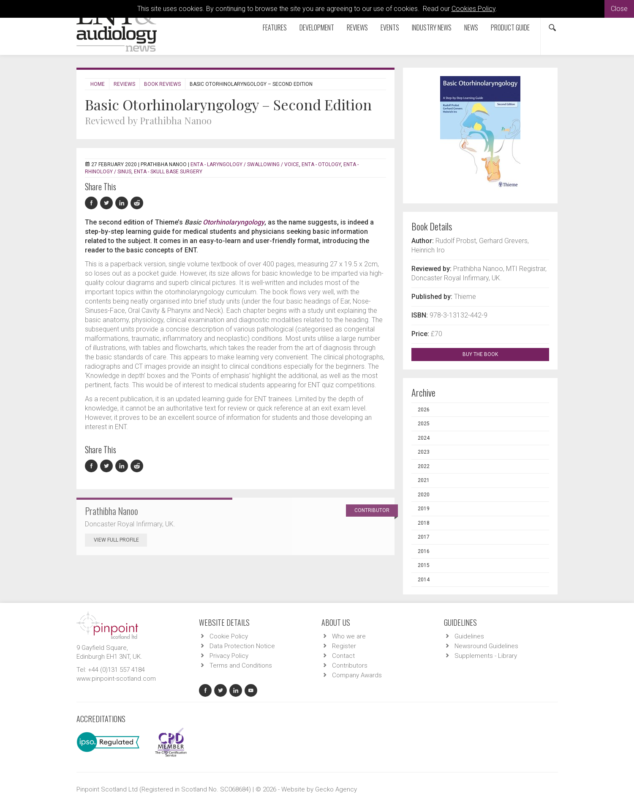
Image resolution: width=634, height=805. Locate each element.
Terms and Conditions (241, 665)
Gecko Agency (336, 789)
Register (344, 646)
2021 (424, 480)
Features (275, 27)
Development (316, 27)
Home (97, 84)
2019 (424, 509)
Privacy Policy (229, 656)
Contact (343, 656)
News (471, 27)
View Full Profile (120, 540)
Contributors (349, 665)
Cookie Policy (229, 636)
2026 (424, 410)
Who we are (349, 636)
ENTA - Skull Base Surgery (168, 172)
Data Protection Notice (242, 646)
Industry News (432, 27)
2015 (424, 565)
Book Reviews (162, 84)
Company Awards (357, 675)
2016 (424, 551)
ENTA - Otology (321, 164)
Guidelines (469, 636)
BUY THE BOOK (488, 354)
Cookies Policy (473, 9)
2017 (424, 537)
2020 (424, 495)
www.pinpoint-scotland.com (116, 678)
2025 (424, 424)
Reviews (357, 27)
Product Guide (510, 27)
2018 (424, 523)
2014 (424, 580)
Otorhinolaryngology (233, 222)
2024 (424, 438)
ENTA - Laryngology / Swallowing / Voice (244, 164)
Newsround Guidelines (486, 646)
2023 (424, 452)
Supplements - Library (485, 656)
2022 (424, 466)
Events (390, 27)
